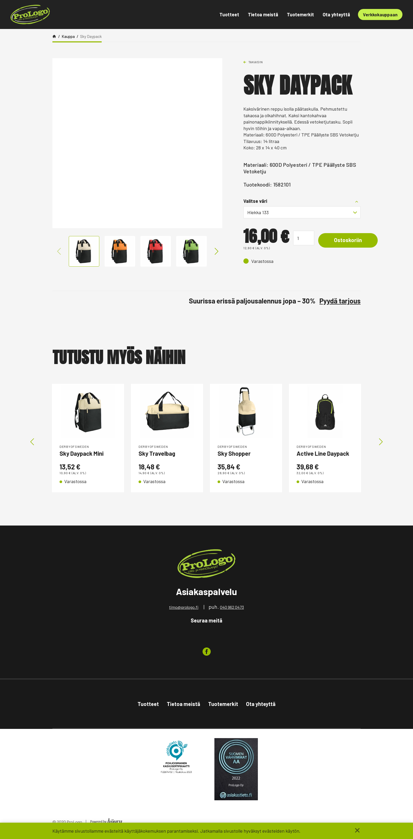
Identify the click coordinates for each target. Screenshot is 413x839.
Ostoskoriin (351, 240)
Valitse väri (255, 201)
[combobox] (302, 212)
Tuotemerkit (300, 14)
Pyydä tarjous (340, 301)
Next (215, 251)
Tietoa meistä (263, 14)
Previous (59, 251)
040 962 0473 (232, 609)
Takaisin (255, 62)
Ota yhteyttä (336, 14)
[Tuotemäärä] (303, 238)
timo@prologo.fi (183, 609)
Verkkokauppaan (380, 14)
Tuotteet (229, 14)
